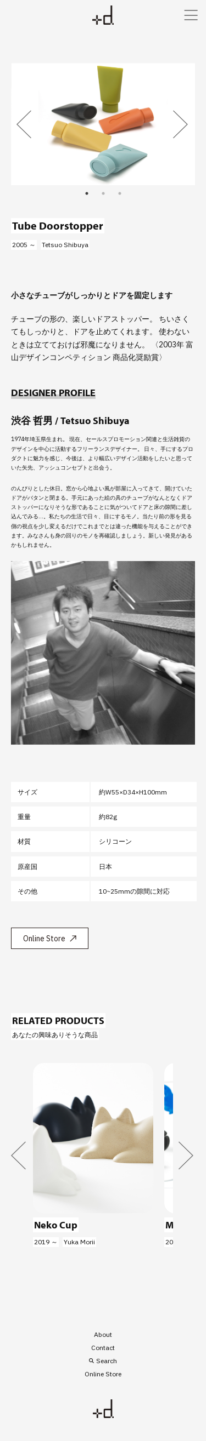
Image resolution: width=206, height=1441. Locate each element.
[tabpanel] (103, 124)
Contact (103, 1347)
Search (106, 1361)
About (103, 1334)
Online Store (44, 938)
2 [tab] (103, 193)
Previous (24, 124)
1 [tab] (86, 193)
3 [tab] (119, 193)
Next (181, 124)
